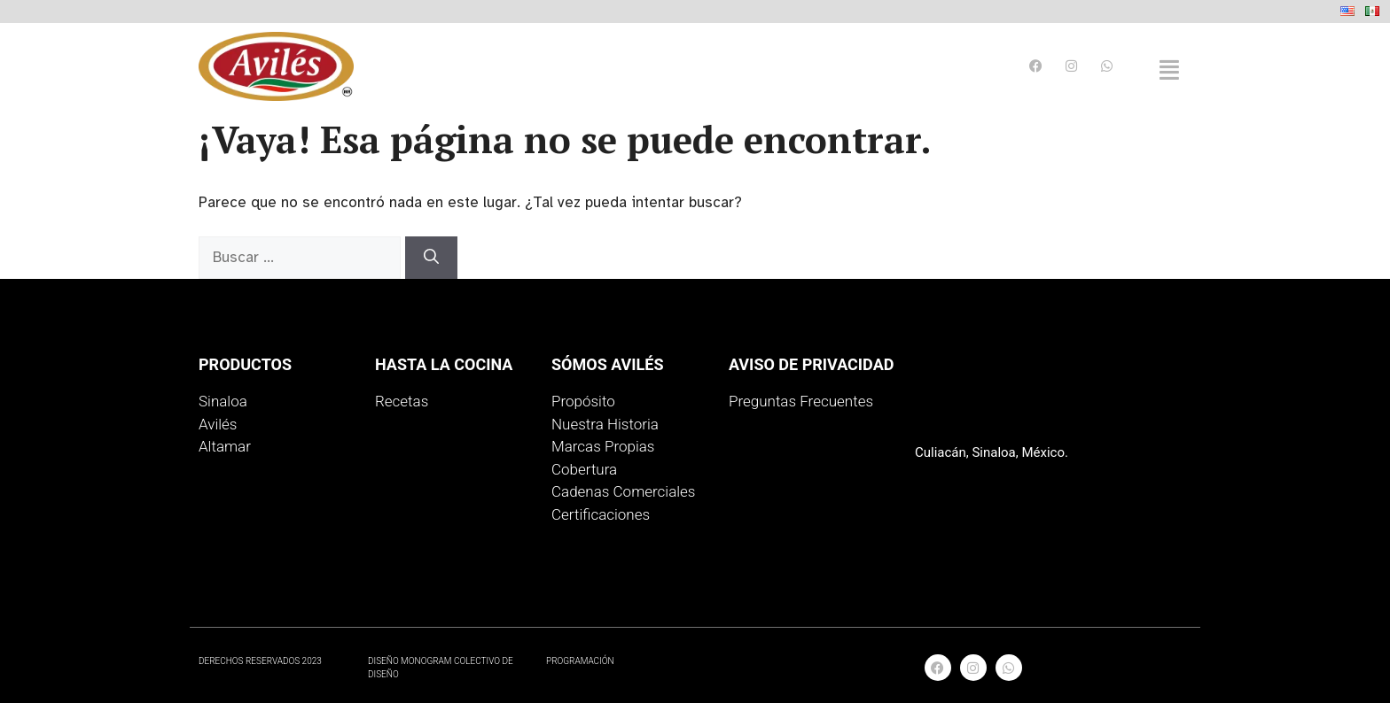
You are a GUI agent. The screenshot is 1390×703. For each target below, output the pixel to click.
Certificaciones (600, 514)
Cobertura (584, 469)
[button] (1169, 69)
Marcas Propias (603, 446)
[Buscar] (431, 257)
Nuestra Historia (605, 424)
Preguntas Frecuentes (801, 401)
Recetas (401, 401)
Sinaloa (223, 401)
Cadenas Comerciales (623, 491)
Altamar (225, 446)
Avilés (218, 424)
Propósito (583, 401)
